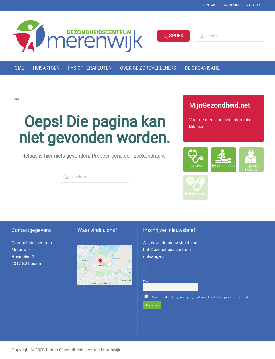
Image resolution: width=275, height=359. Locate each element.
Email (147, 281)
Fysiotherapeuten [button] (90, 68)
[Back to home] (82, 36)
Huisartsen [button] (46, 68)
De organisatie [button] (202, 68)
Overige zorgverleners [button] (148, 68)
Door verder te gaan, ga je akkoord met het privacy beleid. (201, 297)
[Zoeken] (229, 36)
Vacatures (255, 5)
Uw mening (232, 5)
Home (17, 68)
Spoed (173, 36)
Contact (209, 5)
